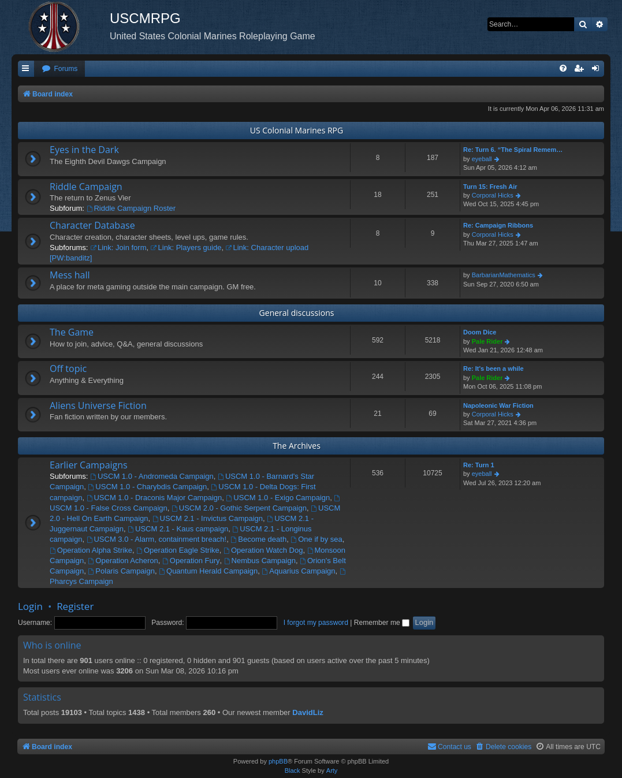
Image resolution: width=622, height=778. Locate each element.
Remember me (381, 623)
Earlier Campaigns (89, 465)
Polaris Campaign (121, 571)
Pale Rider (487, 341)
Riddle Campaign (86, 186)
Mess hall (70, 275)
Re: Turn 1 (478, 464)
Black (292, 770)
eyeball (482, 158)
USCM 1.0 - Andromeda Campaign (152, 476)
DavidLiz (307, 712)
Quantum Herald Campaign (208, 571)
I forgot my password (316, 623)
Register (75, 606)
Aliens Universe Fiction (98, 405)
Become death (258, 539)
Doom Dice (479, 332)
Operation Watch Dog (263, 550)
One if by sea (316, 539)
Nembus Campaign (260, 560)
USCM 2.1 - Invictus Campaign (207, 518)
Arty (332, 770)
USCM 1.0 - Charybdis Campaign (147, 486)
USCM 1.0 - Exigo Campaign (278, 497)
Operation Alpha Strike (91, 550)
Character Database (92, 225)
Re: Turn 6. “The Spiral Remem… (513, 149)
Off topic (68, 368)
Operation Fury (191, 560)
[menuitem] (59, 69)
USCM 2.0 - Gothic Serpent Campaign (239, 508)
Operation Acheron (123, 560)
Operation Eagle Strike (177, 550)
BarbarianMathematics (503, 274)
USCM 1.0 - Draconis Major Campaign (154, 497)
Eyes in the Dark (84, 149)
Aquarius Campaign (299, 571)
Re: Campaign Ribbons (498, 225)
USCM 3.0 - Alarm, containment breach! (157, 539)
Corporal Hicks (492, 195)
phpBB (278, 761)
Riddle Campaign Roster (131, 208)
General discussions (296, 312)
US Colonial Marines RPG (296, 130)
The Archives (297, 445)
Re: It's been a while (493, 368)
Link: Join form (118, 247)
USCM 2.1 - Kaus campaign (178, 528)
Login (30, 606)
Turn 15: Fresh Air (490, 186)
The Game (72, 332)
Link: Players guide (186, 247)
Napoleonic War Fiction (498, 405)
